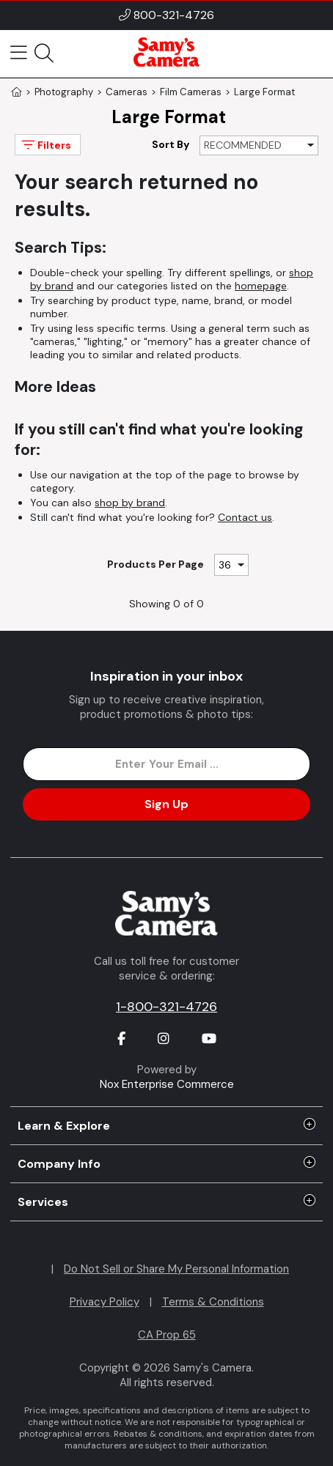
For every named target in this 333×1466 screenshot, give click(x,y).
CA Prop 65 (167, 1335)
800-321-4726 (173, 15)
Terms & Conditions (213, 1302)
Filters (45, 145)
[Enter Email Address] (167, 764)
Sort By (170, 144)
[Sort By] (259, 145)
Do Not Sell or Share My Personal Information (176, 1269)
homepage (261, 285)
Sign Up (166, 804)
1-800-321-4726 (166, 1006)
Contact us (245, 517)
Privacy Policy (104, 1302)
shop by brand (130, 502)
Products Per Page (155, 564)
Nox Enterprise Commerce (167, 1084)
